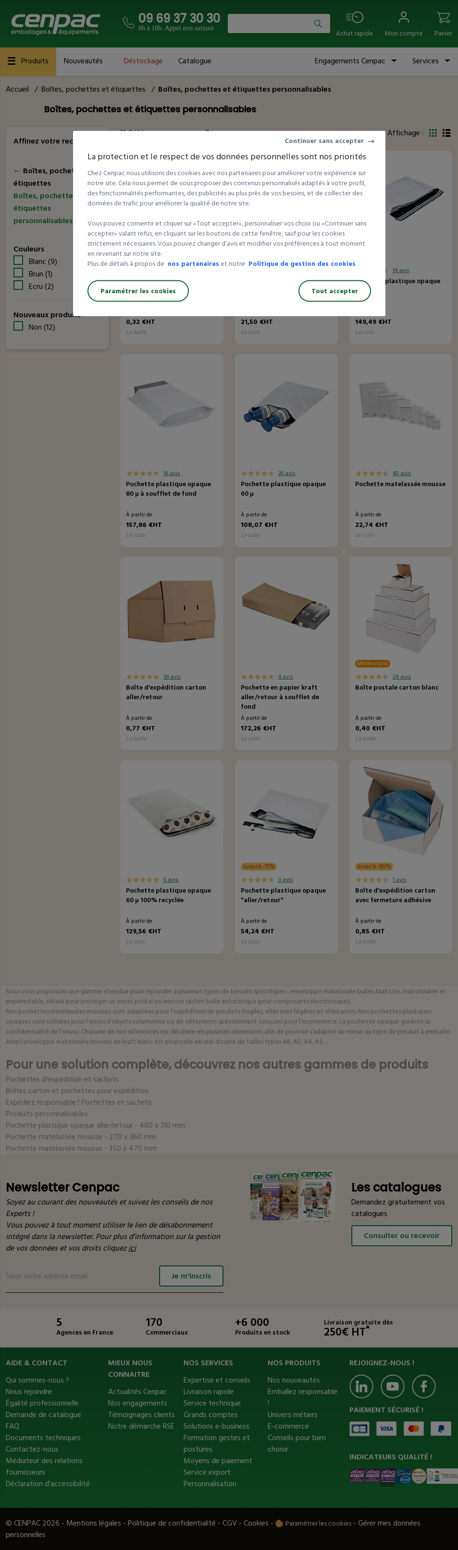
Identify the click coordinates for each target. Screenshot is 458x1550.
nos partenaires (193, 263)
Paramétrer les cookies (138, 291)
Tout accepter (334, 291)
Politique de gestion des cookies (302, 263)
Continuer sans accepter (324, 141)
